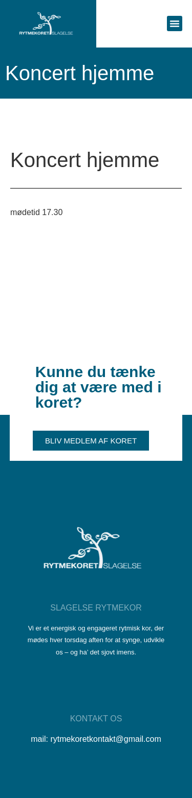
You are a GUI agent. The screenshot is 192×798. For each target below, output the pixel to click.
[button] (174, 23)
